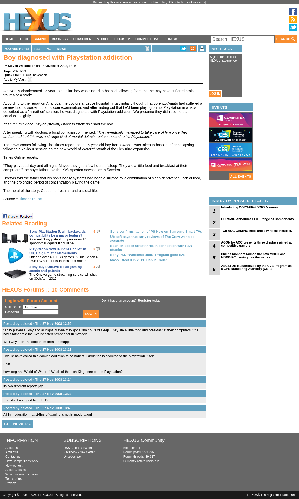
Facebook (70, 452)
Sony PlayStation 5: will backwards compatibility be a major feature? (57, 233)
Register (144, 300)
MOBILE (103, 39)
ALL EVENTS (240, 176)
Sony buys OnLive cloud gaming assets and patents (55, 269)
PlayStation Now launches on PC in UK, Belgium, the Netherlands (57, 251)
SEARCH (285, 39)
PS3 (37, 49)
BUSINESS (60, 39)
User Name (13, 307)
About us (11, 448)
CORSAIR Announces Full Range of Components (257, 219)
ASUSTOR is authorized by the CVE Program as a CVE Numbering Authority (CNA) (256, 267)
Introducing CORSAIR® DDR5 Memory (249, 207)
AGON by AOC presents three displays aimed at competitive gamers (256, 244)
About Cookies (15, 470)
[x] (204, 2)
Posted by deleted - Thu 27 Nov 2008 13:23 (37, 394)
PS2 (49, 49)
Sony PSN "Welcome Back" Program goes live (147, 255)
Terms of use (14, 479)
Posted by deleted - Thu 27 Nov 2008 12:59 (37, 324)
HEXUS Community (144, 440)
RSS (66, 448)
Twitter (87, 448)
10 (192, 48)
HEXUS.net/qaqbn (34, 75)
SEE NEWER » (17, 424)
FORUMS (171, 39)
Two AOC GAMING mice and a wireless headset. (256, 230)
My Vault (19, 80)
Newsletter (87, 452)
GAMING (40, 39)
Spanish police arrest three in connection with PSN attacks (151, 248)
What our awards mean (21, 474)
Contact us (12, 456)
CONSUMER (82, 39)
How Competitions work (21, 461)
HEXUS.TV (122, 39)
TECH (24, 39)
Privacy (10, 483)
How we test (13, 465)
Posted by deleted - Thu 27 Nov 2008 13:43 (37, 408)
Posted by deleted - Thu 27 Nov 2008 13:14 (37, 379)
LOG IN (215, 94)
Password (12, 312)
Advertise (11, 452)
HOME (9, 39)
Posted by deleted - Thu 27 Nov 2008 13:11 (37, 350)
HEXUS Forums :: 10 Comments (45, 289)
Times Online (30, 199)
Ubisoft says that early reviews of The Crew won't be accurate (152, 238)
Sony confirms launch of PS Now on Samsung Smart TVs (156, 231)
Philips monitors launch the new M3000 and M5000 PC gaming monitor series (253, 256)
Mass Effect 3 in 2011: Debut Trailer (138, 260)
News (61, 49)
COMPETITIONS (147, 39)
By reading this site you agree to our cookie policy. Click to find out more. (148, 2)
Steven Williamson (21, 66)
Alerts (76, 448)
